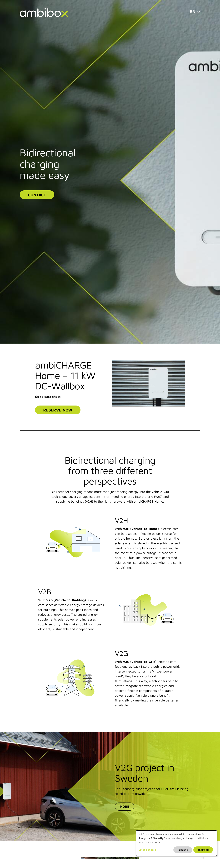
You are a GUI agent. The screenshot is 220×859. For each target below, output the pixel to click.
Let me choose (147, 849)
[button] (195, 11)
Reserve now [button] (57, 410)
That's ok (203, 849)
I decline (183, 849)
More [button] (124, 806)
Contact (37, 194)
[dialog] (176, 843)
